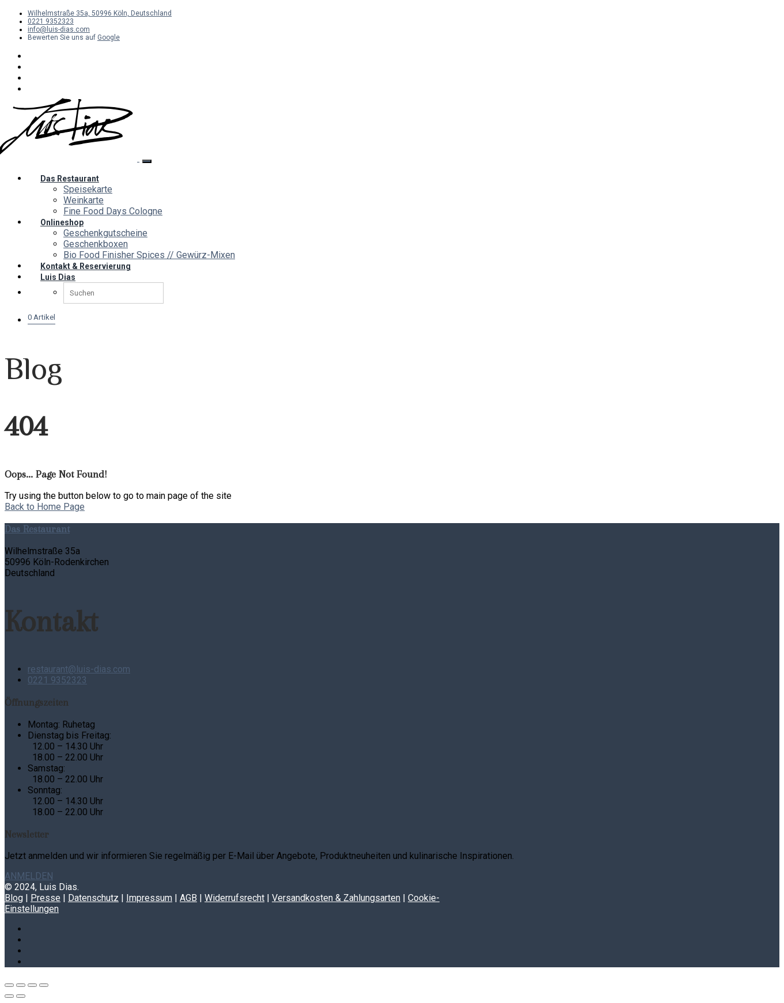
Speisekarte (87, 189)
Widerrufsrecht (234, 897)
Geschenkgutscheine (105, 233)
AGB (188, 897)
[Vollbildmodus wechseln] (20, 985)
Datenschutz (93, 897)
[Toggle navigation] (147, 161)
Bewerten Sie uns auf (62, 37)
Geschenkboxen (95, 244)
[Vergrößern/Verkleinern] (9, 985)
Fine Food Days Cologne (112, 211)
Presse (45, 897)
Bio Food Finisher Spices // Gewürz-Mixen (149, 254)
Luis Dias (57, 277)
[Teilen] (32, 985)
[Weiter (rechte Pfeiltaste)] (20, 996)
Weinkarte (83, 200)
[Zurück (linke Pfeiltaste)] (9, 996)
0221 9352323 (51, 21)
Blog (14, 897)
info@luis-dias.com (59, 29)
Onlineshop (62, 222)
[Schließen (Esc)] (43, 985)
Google (108, 37)
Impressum (149, 897)
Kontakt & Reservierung (85, 266)
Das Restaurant (69, 178)
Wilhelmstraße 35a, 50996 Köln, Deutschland (100, 13)
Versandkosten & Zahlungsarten (336, 897)
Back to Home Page (45, 506)
